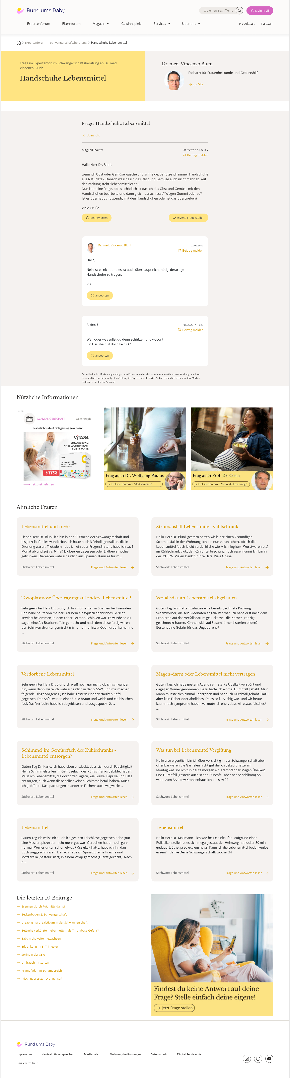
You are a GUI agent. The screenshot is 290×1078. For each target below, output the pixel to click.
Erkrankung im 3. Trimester (39, 946)
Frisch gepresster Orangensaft (41, 978)
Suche (239, 10)
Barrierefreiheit (27, 1063)
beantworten (99, 218)
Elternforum (71, 23)
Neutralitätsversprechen (58, 1054)
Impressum (24, 1054)
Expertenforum (38, 23)
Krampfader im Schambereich (41, 970)
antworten (102, 295)
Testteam (267, 23)
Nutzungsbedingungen (125, 1054)
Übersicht (93, 135)
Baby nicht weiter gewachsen (41, 938)
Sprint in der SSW (33, 954)
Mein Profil (262, 10)
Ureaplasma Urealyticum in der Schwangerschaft (54, 922)
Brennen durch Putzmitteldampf (43, 906)
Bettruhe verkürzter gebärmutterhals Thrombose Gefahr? (60, 930)
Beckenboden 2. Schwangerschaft (44, 914)
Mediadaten (92, 1054)
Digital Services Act (190, 1054)
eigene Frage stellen (190, 218)
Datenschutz (159, 1054)
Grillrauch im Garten (35, 962)
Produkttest (247, 23)
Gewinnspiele (131, 23)
